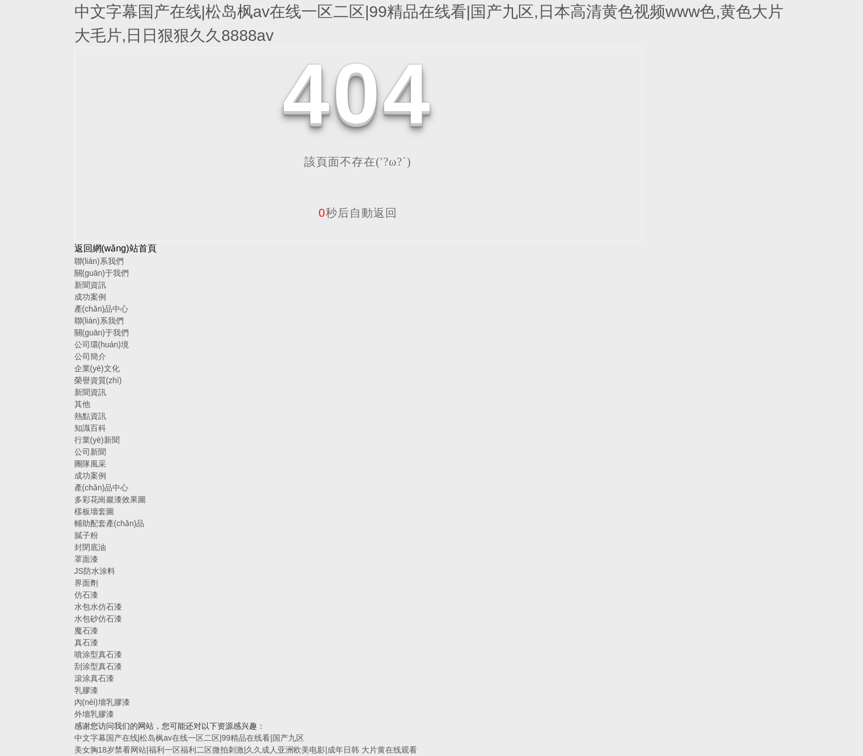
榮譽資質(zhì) (98, 380)
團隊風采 (90, 463)
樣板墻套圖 (94, 511)
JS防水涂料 (94, 571)
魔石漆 (86, 630)
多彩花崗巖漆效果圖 (110, 499)
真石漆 (86, 642)
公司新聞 (90, 451)
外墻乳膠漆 (94, 714)
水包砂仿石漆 (98, 618)
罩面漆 (86, 559)
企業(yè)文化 (97, 368)
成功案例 (90, 296)
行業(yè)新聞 (97, 439)
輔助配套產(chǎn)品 (109, 523)
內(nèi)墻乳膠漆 (102, 702)
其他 (82, 404)
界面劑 (86, 582)
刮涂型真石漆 (98, 666)
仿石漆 (86, 594)
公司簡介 (90, 356)
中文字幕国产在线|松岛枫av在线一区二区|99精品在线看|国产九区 (189, 737)
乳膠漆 (86, 690)
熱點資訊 (90, 416)
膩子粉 (86, 535)
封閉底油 (90, 547)
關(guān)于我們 (101, 273)
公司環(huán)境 (101, 344)
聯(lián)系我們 (99, 261)
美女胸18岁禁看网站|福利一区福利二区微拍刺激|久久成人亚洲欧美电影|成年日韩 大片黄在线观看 (245, 749)
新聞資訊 (90, 284)
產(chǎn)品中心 (101, 308)
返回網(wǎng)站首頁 (115, 248)
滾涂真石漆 (94, 678)
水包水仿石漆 (98, 606)
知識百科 (90, 427)
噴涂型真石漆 (98, 654)
